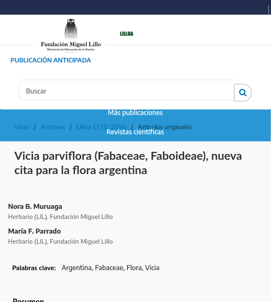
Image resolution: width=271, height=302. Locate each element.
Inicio (21, 126)
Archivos (53, 126)
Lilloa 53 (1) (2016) (101, 126)
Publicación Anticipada (50, 60)
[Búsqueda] (126, 90)
